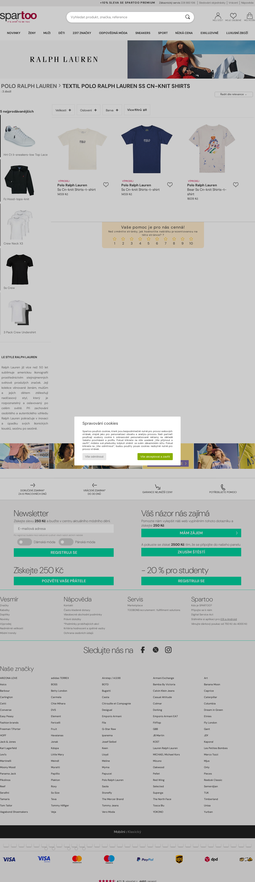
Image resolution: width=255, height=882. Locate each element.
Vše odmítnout (94, 456)
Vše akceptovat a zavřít (155, 456)
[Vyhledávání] (187, 17)
